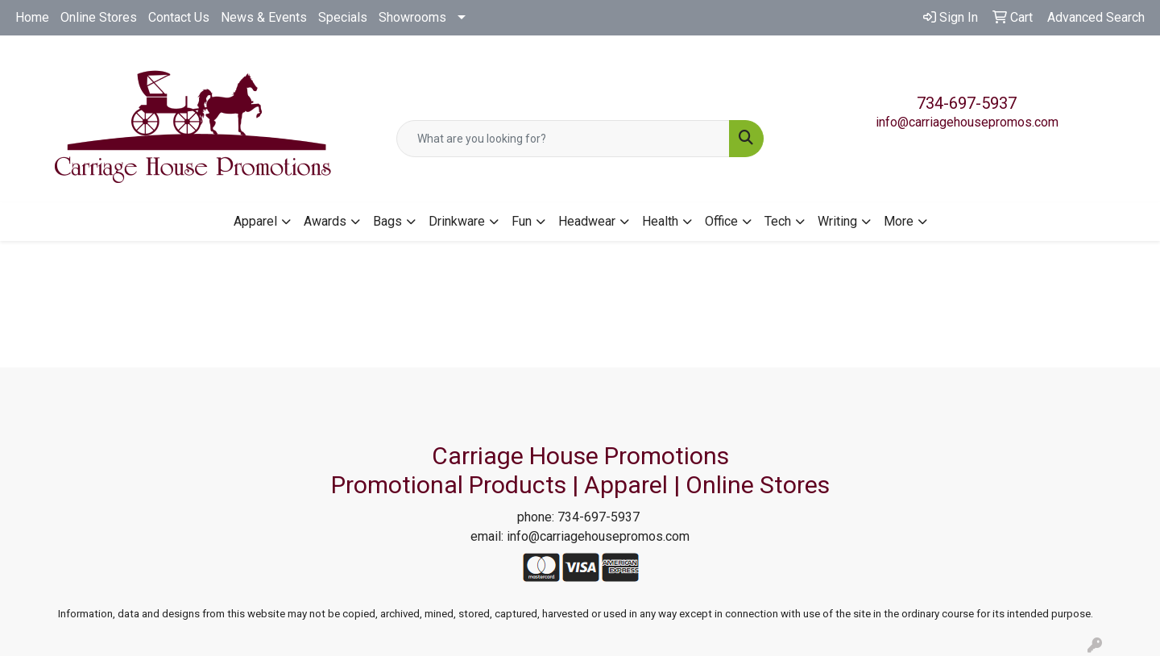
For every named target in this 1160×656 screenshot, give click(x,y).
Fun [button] (522, 221)
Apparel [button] (255, 221)
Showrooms (412, 17)
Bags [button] (387, 221)
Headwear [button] (586, 221)
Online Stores (98, 17)
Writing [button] (837, 221)
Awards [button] (325, 221)
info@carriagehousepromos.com (967, 122)
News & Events (264, 17)
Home (32, 17)
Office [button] (721, 221)
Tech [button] (777, 221)
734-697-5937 (967, 103)
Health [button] (660, 221)
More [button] (899, 221)
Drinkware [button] (457, 221)
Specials (342, 17)
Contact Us (178, 17)
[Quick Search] (563, 138)
